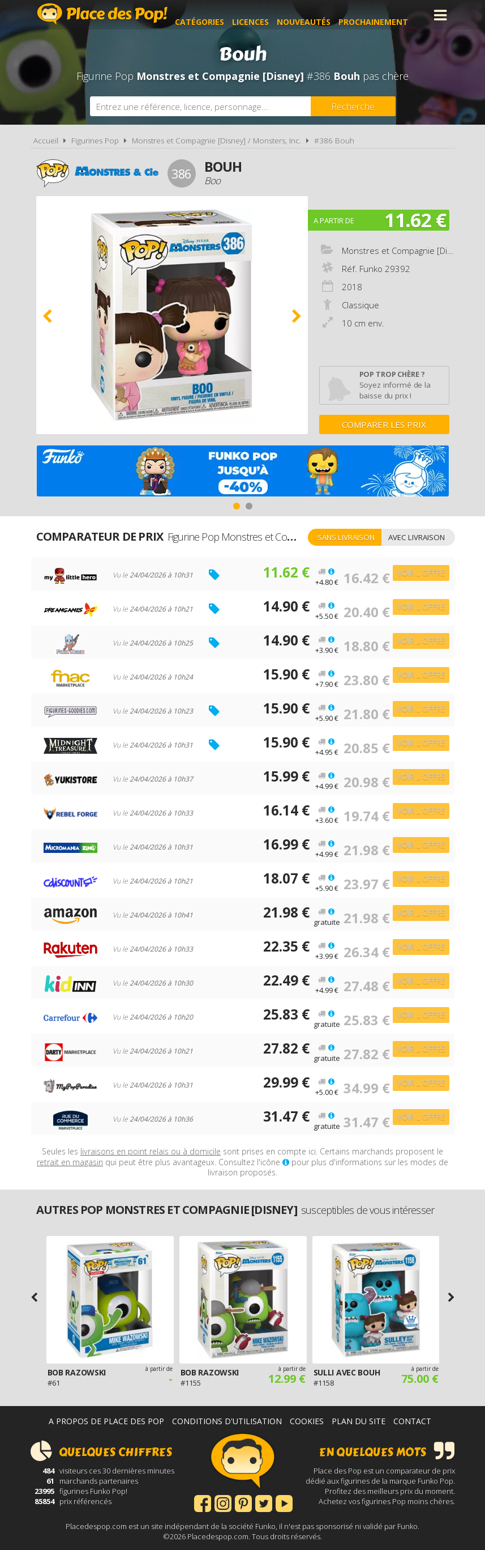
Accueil (45, 140)
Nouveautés (317, 15)
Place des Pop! (102, 14)
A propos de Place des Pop (106, 1421)
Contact (412, 1421)
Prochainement (387, 15)
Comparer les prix (384, 424)
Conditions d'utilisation (227, 1421)
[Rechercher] (353, 106)
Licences (264, 15)
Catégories (213, 15)
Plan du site (358, 1421)
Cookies (307, 1421)
